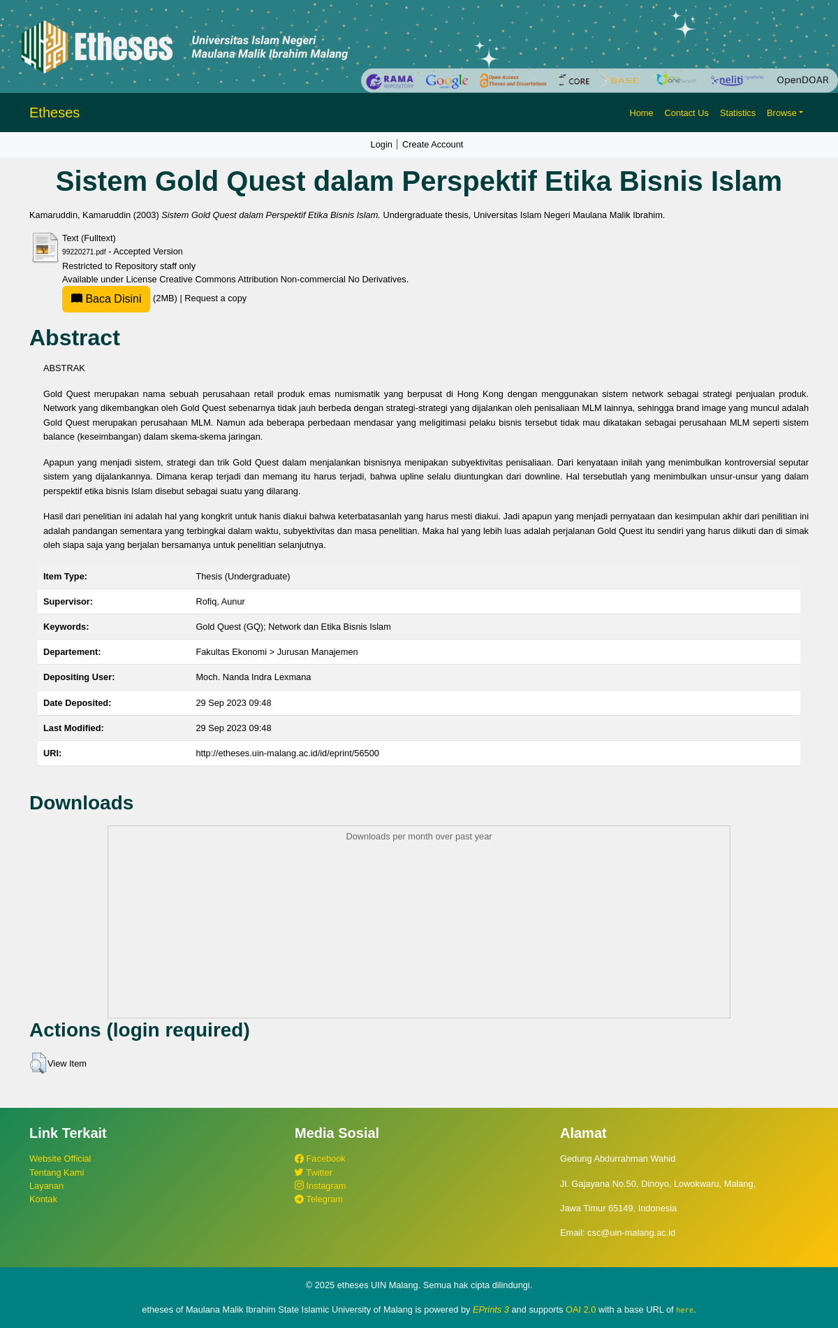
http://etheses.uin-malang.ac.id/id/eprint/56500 (287, 753)
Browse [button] (782, 113)
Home (641, 113)
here (684, 1310)
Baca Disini (106, 299)
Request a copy (215, 298)
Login (381, 144)
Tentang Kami (56, 1172)
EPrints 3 (491, 1309)
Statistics (738, 113)
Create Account (433, 144)
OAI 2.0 (581, 1309)
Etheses (54, 112)
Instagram (320, 1186)
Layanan (46, 1186)
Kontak (43, 1199)
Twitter (313, 1172)
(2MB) (120, 298)
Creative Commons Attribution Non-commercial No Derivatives (282, 279)
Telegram (319, 1199)
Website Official (60, 1158)
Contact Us (687, 113)
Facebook (320, 1158)
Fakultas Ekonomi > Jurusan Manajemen (277, 652)
